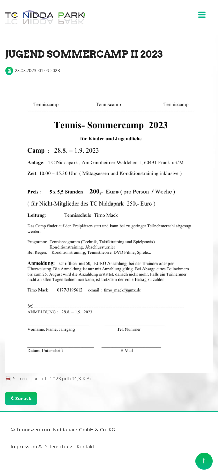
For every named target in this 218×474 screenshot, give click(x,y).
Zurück (23, 398)
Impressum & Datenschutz (41, 446)
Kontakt (85, 446)
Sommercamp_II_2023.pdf (52, 378)
